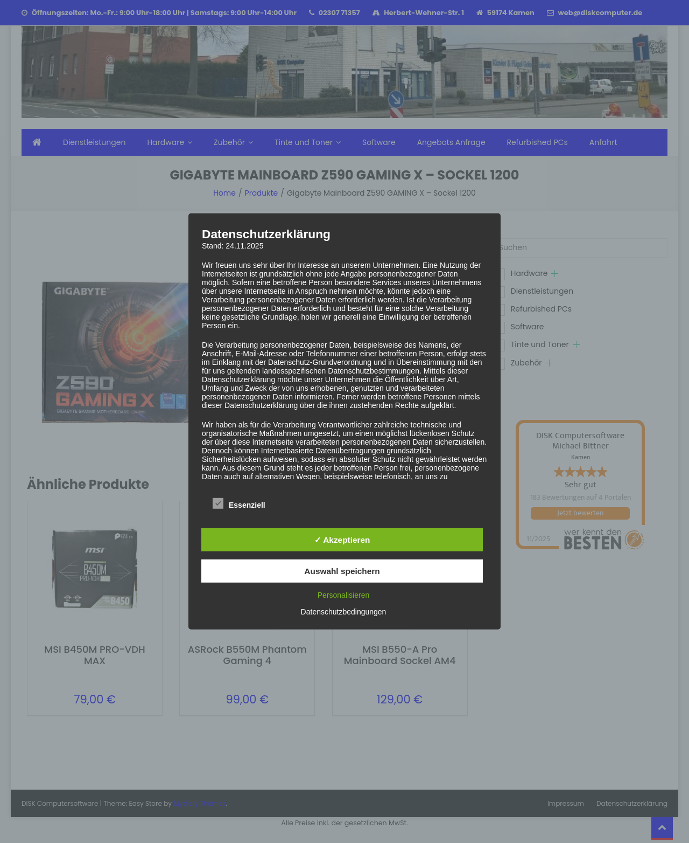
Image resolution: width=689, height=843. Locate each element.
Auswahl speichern (341, 571)
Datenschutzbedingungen (343, 611)
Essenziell (239, 503)
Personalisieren (344, 595)
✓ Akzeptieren (342, 539)
